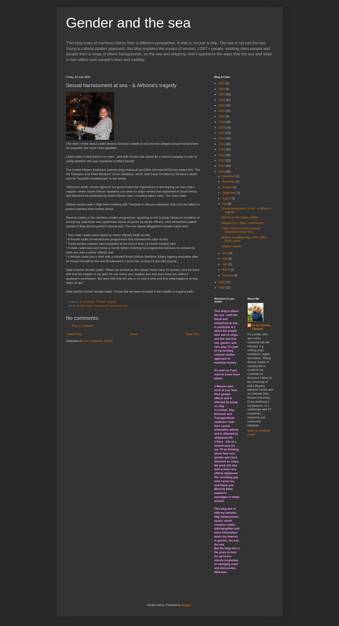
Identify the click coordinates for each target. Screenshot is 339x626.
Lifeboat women (231, 246)
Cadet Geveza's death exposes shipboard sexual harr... (240, 230)
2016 (222, 138)
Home (133, 334)
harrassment (101, 305)
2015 (222, 144)
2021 (222, 110)
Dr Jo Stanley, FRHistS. (261, 327)
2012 (222, 160)
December (229, 176)
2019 (222, 122)
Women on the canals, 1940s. (240, 217)
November (229, 181)
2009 (222, 282)
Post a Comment (82, 326)
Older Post (192, 334)
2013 (222, 155)
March (226, 269)
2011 (222, 166)
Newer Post (74, 334)
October (227, 187)
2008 (222, 287)
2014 (222, 149)
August (227, 198)
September (229, 192)
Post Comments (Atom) (98, 341)
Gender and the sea (128, 23)
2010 (222, 171)
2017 (222, 133)
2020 (222, 116)
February (228, 275)
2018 (222, 127)
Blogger (186, 605)
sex (126, 305)
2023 (222, 100)
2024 (222, 94)
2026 (222, 83)
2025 (222, 89)
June (225, 253)
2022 (222, 105)
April (225, 264)
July (225, 203)
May (225, 258)
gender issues (85, 305)
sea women (115, 305)
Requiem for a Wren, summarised (242, 223)
